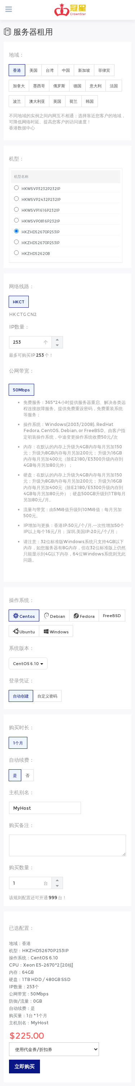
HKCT (18, 301)
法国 (114, 85)
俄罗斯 (59, 85)
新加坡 (84, 70)
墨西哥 (39, 85)
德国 (77, 85)
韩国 (90, 101)
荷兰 (73, 101)
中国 (66, 70)
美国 (33, 70)
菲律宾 (104, 70)
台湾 (50, 70)
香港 (17, 70)
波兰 (17, 101)
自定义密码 (47, 696)
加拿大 (19, 85)
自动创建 (21, 696)
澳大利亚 (37, 101)
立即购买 (24, 1066)
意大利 (96, 85)
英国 (57, 101)
